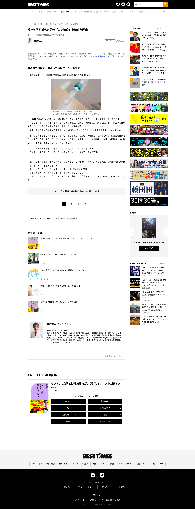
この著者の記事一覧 (113, 356)
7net (68, 408)
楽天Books (105, 401)
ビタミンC (49, 218)
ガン (42, 218)
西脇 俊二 (38, 41)
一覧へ (162, 263)
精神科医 (74, 218)
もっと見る (161, 28)
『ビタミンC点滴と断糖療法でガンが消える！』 (102, 56)
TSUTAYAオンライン (69, 415)
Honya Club (105, 421)
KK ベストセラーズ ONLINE (85, 500)
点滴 (63, 218)
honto (68, 421)
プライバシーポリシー (86, 487)
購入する (148, 248)
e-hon (105, 415)
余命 (57, 218)
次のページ (57, 191)
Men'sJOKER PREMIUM (111, 500)
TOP (29, 24)
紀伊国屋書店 (105, 408)
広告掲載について (124, 487)
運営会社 (67, 487)
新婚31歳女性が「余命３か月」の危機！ (83, 191)
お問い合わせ (106, 487)
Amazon (68, 401)
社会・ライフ (38, 24)
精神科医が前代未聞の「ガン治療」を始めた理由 (62, 24)
